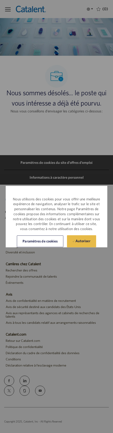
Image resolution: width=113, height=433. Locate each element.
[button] (40, 241)
